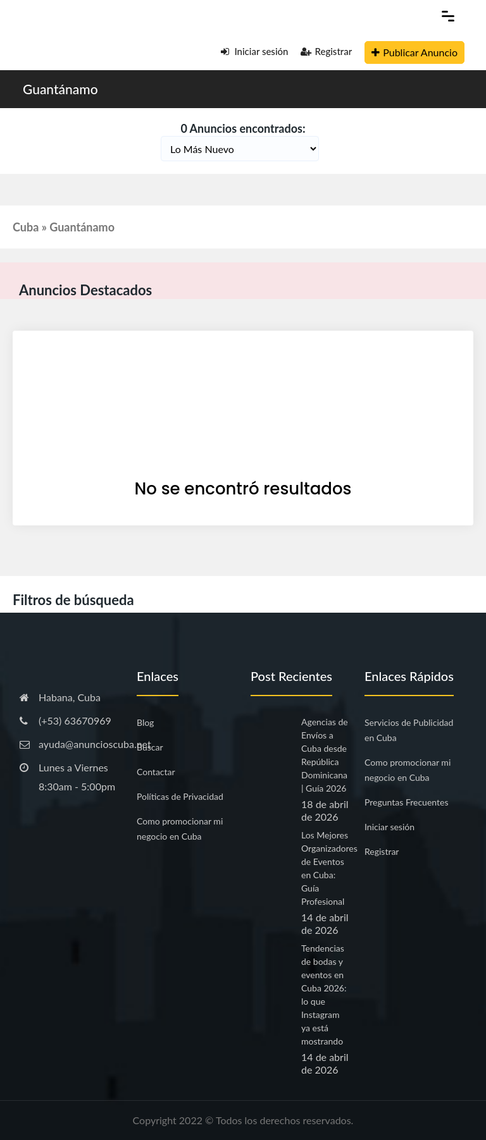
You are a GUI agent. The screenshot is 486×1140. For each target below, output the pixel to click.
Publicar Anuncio (414, 52)
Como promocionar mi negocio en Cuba (180, 829)
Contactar (156, 771)
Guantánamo (60, 89)
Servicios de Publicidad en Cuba (408, 730)
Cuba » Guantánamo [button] (64, 227)
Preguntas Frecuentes (406, 802)
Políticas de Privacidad (180, 796)
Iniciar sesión (255, 51)
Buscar (150, 747)
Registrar (326, 51)
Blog (145, 722)
